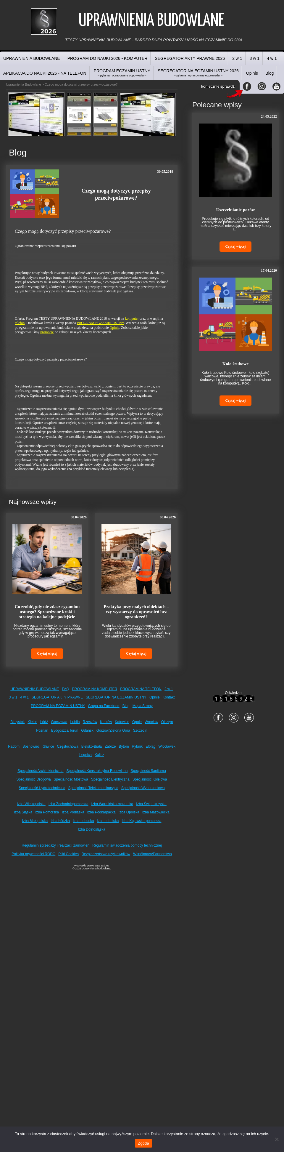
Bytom (124, 746)
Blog (269, 73)
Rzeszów (90, 722)
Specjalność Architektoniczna (40, 771)
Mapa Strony (143, 706)
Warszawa (59, 722)
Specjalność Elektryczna (110, 779)
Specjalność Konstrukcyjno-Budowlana (97, 771)
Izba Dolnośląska (91, 829)
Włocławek (166, 746)
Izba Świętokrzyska (151, 804)
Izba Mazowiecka (156, 812)
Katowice (122, 722)
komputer (132, 318)
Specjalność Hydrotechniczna (42, 788)
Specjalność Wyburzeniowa (143, 788)
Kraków (106, 722)
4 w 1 (272, 58)
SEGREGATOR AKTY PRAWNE (57, 697)
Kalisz (99, 755)
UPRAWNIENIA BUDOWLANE (31, 58)
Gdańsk (87, 730)
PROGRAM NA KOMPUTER (94, 689)
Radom (14, 746)
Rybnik (137, 746)
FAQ (65, 689)
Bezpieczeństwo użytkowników (106, 854)
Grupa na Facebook (104, 706)
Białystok (17, 722)
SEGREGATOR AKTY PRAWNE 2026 (190, 58)
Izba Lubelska (108, 821)
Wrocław (151, 722)
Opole (137, 722)
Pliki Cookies (68, 854)
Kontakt (169, 697)
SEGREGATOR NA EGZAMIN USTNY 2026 (198, 72)
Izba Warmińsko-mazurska (112, 804)
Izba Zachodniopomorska (68, 804)
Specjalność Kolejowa (150, 779)
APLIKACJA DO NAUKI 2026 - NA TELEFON (44, 73)
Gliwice (48, 746)
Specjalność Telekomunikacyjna (93, 788)
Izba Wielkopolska (31, 804)
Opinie (252, 73)
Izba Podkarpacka (101, 812)
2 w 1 (237, 58)
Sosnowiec (31, 746)
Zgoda (143, 1143)
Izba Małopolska (35, 821)
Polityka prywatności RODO (33, 854)
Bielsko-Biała (91, 746)
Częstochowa (67, 746)
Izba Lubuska (83, 821)
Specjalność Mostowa (71, 779)
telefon (20, 323)
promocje (47, 332)
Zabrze (110, 746)
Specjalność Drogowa (34, 779)
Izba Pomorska (47, 812)
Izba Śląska (23, 812)
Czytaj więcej (47, 653)
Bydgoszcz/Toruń (64, 730)
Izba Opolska (129, 812)
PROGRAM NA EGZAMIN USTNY (58, 706)
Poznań (42, 730)
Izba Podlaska (73, 812)
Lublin (75, 722)
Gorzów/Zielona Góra (113, 730)
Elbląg (150, 746)
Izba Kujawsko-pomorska (141, 821)
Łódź (44, 722)
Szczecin (140, 730)
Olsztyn (167, 722)
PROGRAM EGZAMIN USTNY (122, 72)
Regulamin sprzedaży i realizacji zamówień (55, 845)
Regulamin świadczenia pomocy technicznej (127, 845)
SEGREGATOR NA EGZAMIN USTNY (116, 697)
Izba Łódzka (60, 821)
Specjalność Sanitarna (148, 771)
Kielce (32, 722)
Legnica (85, 755)
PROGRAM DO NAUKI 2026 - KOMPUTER (107, 58)
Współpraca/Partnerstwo (152, 854)
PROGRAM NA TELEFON (141, 689)
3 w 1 (254, 58)
